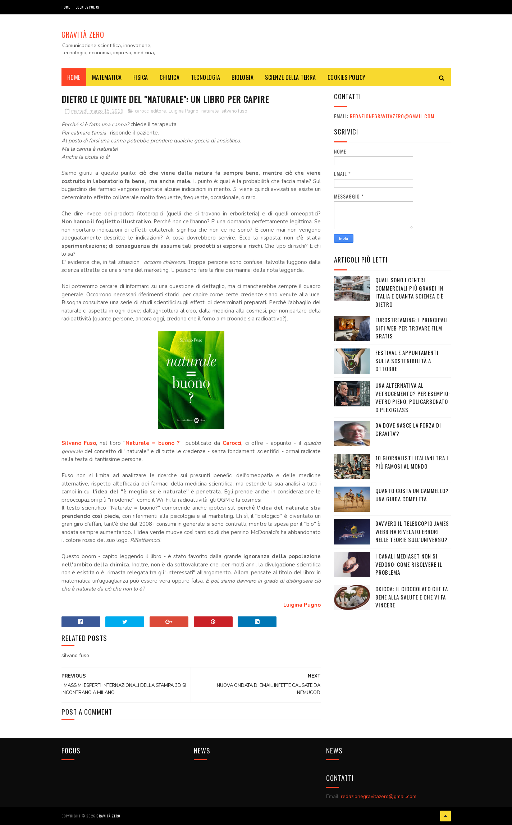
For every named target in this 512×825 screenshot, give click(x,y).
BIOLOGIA (242, 77)
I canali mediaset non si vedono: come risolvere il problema (408, 564)
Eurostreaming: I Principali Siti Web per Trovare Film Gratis (411, 328)
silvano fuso (234, 111)
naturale (210, 111)
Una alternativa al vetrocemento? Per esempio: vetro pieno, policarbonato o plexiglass (412, 397)
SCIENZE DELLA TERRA (290, 77)
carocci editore (150, 111)
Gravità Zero (82, 34)
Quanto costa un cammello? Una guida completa (412, 495)
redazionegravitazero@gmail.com (392, 116)
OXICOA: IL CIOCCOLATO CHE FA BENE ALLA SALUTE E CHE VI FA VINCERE (411, 597)
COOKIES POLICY (88, 7)
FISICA (140, 77)
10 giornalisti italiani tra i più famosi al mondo (411, 462)
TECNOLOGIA (205, 77)
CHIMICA (170, 77)
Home (65, 7)
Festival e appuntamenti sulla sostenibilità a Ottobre (407, 360)
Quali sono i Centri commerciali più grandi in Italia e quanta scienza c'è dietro (409, 292)
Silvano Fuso (78, 443)
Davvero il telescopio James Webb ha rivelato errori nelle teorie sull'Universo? (412, 531)
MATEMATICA (107, 77)
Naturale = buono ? (152, 443)
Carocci (232, 443)
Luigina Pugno (183, 111)
